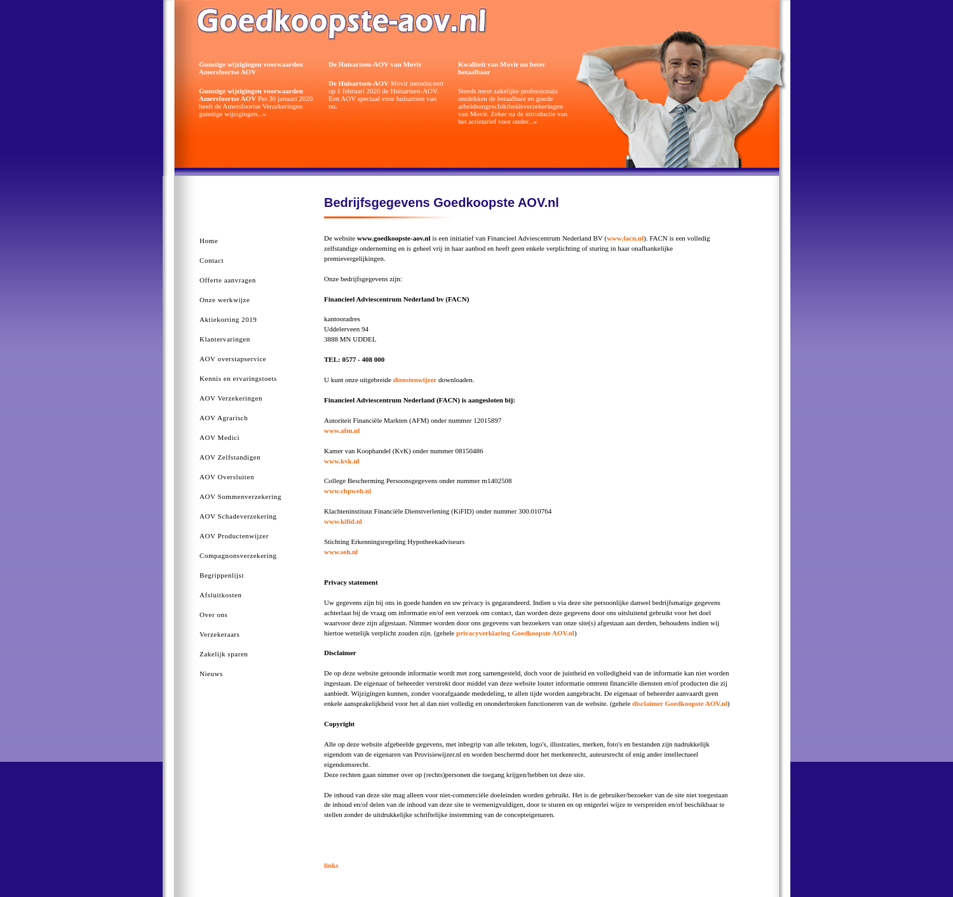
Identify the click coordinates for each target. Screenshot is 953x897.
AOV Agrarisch (223, 418)
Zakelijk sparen (223, 654)
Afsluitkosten (220, 595)
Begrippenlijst (221, 575)
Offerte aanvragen (227, 280)
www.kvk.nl (342, 461)
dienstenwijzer (414, 379)
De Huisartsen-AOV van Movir (375, 64)
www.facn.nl (625, 238)
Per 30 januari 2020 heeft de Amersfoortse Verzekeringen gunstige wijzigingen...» (256, 102)
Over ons (213, 614)
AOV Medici (219, 437)
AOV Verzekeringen (230, 398)
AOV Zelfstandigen (229, 457)
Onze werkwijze (224, 299)
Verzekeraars (219, 634)
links (331, 865)
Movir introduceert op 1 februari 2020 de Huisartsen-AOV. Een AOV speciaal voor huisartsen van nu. (385, 94)
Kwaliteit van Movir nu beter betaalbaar (501, 68)
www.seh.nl (341, 551)
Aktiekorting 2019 (228, 319)
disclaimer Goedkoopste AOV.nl (679, 703)
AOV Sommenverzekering (240, 496)
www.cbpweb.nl (347, 491)
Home (208, 240)
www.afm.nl (342, 430)
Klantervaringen (224, 339)
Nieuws (211, 673)
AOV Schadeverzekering (238, 516)
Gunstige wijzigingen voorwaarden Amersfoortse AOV (251, 68)
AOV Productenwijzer (234, 536)
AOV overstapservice (232, 358)
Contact (211, 260)
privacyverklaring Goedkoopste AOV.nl (515, 633)
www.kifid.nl (343, 521)
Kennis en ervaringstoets (238, 378)
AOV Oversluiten (226, 477)
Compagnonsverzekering (238, 555)
